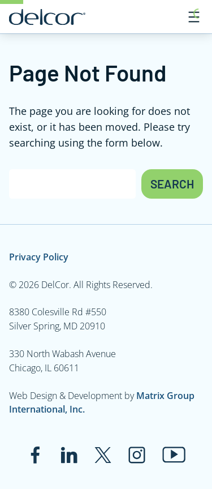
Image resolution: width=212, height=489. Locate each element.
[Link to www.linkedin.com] (68, 455)
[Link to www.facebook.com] (35, 455)
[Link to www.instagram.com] (136, 455)
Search (172, 184)
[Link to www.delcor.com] (47, 17)
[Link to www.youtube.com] (173, 455)
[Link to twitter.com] (102, 455)
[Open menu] (194, 17)
